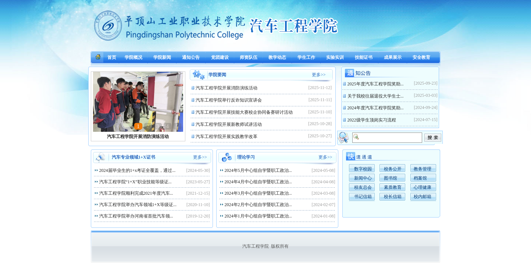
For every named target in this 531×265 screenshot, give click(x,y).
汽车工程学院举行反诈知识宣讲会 (229, 100)
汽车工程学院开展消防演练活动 (138, 136)
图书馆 (390, 178)
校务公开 (393, 169)
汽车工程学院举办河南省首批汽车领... (136, 216)
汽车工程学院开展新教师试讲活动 (229, 124)
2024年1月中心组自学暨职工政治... (259, 216)
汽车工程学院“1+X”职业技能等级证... (136, 181)
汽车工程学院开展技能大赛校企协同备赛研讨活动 (245, 112)
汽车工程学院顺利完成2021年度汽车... (136, 193)
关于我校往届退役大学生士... (376, 96)
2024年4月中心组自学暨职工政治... (259, 181)
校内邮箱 (422, 196)
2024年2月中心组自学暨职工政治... (259, 204)
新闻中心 (363, 178)
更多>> (319, 74)
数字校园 (363, 169)
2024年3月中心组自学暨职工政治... (259, 193)
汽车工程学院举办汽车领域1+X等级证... (138, 204)
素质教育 (393, 187)
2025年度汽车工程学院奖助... (376, 83)
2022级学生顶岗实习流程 (372, 120)
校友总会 (363, 187)
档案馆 (420, 178)
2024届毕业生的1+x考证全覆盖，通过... (138, 170)
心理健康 (422, 187)
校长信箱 (393, 196)
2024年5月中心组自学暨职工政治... (259, 170)
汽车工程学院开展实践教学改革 (227, 136)
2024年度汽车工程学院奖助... (376, 107)
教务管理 (422, 169)
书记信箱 (363, 196)
